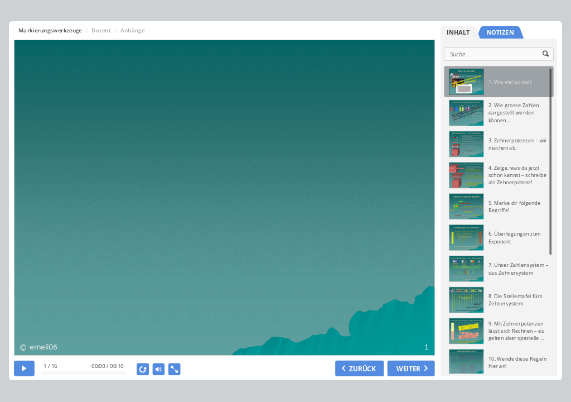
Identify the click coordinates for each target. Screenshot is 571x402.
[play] (24, 368)
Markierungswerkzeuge (50, 30)
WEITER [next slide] (408, 368)
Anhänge (132, 30)
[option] (499, 81)
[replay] (143, 369)
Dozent (102, 30)
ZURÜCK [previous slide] (362, 368)
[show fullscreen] (174, 369)
